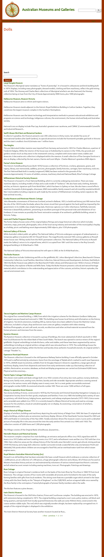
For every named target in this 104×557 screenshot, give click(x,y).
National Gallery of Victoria (15, 231)
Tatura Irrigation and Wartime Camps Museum (22, 313)
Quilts (23, 21)
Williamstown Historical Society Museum (20, 178)
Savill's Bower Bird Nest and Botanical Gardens (23, 133)
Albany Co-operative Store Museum (18, 390)
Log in (96, 21)
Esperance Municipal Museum (16, 354)
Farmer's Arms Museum (13, 163)
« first (45, 515)
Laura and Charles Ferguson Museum (19, 219)
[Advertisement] (52, 52)
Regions (30, 21)
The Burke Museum (11, 254)
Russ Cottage (9, 469)
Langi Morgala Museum (13, 83)
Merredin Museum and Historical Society (20, 433)
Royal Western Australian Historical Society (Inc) (24, 454)
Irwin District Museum (13, 492)
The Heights (9, 145)
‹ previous (51, 515)
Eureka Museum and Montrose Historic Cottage (23, 198)
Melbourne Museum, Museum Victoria (19, 99)
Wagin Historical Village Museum (17, 410)
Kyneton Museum (11, 334)
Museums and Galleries (12, 21)
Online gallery (39, 21)
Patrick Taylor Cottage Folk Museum (18, 375)
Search (6, 72)
